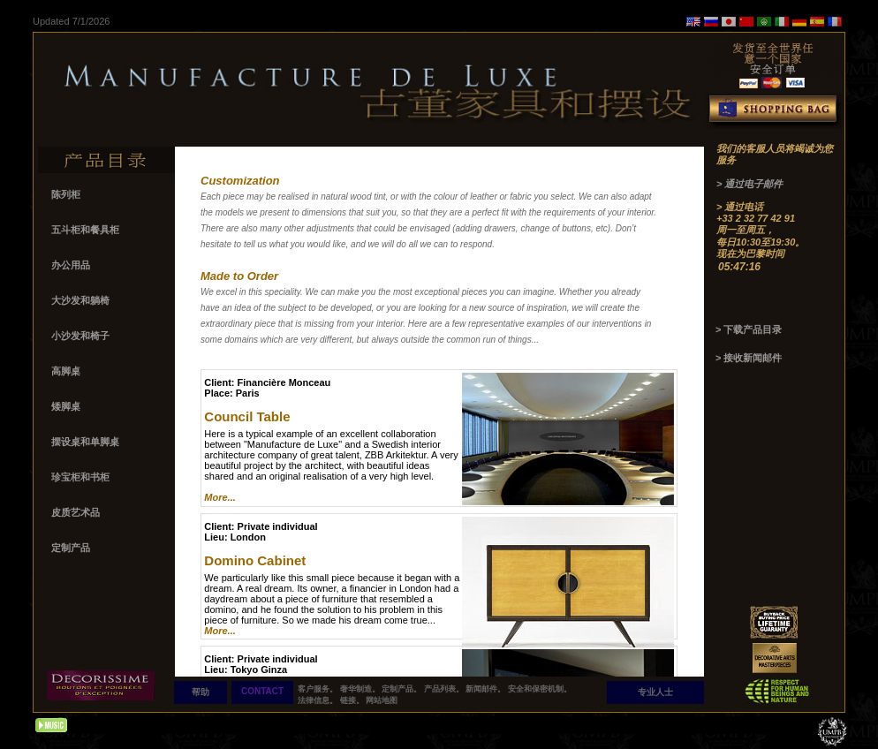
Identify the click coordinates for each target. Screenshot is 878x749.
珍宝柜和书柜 (81, 477)
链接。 (352, 700)
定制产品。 (401, 689)
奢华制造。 (360, 689)
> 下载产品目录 (748, 329)
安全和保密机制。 (539, 689)
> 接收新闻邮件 (748, 357)
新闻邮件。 (485, 689)
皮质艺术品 (76, 512)
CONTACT (262, 691)
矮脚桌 (67, 406)
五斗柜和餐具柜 (86, 229)
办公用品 (72, 265)
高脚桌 (67, 371)
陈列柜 (67, 194)
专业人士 (655, 692)
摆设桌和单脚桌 (86, 441)
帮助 (200, 692)
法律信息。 (317, 700)
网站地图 (381, 700)
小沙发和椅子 (81, 335)
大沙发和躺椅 (80, 300)
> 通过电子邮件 (749, 183)
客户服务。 (317, 689)
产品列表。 (444, 689)
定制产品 (72, 547)
